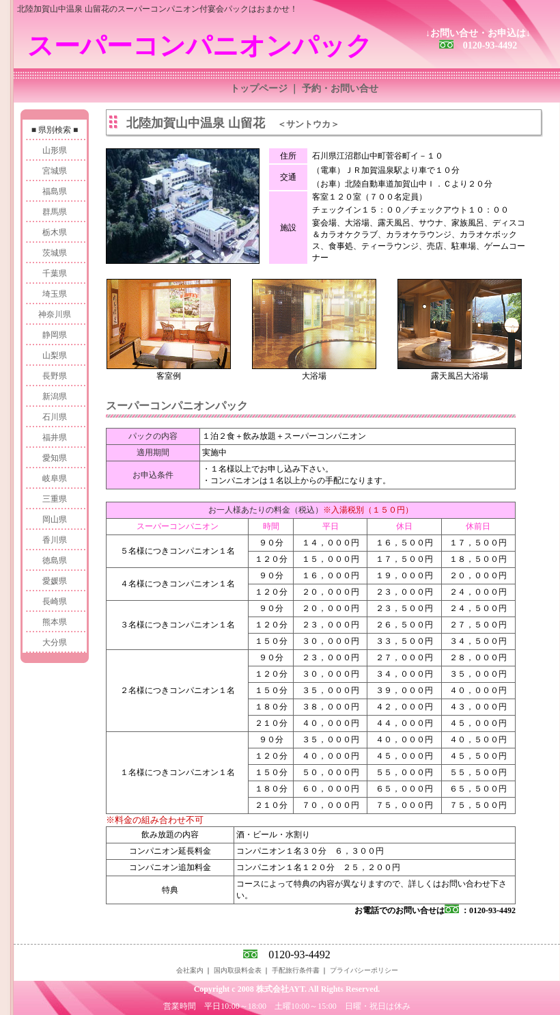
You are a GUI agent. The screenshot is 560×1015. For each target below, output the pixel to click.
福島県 (54, 191)
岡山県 (54, 519)
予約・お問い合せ (340, 88)
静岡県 (54, 335)
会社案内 (190, 970)
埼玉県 (54, 294)
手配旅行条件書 (296, 970)
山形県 (54, 150)
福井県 (54, 437)
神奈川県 (54, 314)
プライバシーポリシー (364, 970)
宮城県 (54, 171)
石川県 (54, 417)
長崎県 (54, 601)
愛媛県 (54, 581)
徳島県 (54, 560)
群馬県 (54, 212)
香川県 (54, 540)
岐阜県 (54, 478)
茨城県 (54, 253)
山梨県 (54, 355)
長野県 (54, 376)
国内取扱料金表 (238, 970)
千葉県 (54, 273)
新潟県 (54, 396)
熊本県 (54, 622)
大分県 (54, 642)
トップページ (259, 88)
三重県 (54, 499)
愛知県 (54, 458)
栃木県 (54, 232)
